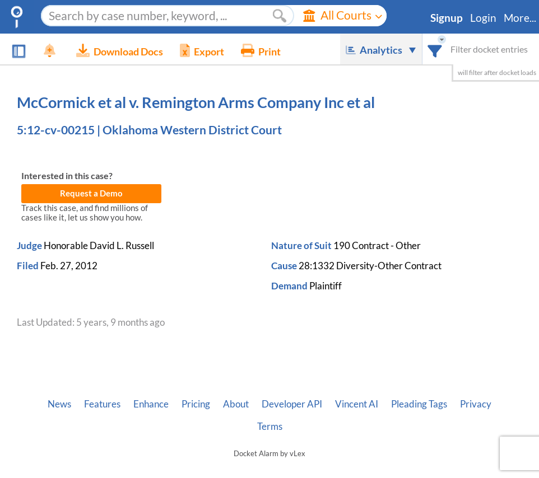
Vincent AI (356, 404)
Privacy (475, 404)
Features (102, 404)
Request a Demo (91, 193)
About (236, 404)
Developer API (292, 404)
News (59, 404)
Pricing (196, 404)
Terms (269, 426)
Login (483, 18)
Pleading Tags (419, 404)
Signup (446, 18)
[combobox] (435, 49)
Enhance (151, 404)
